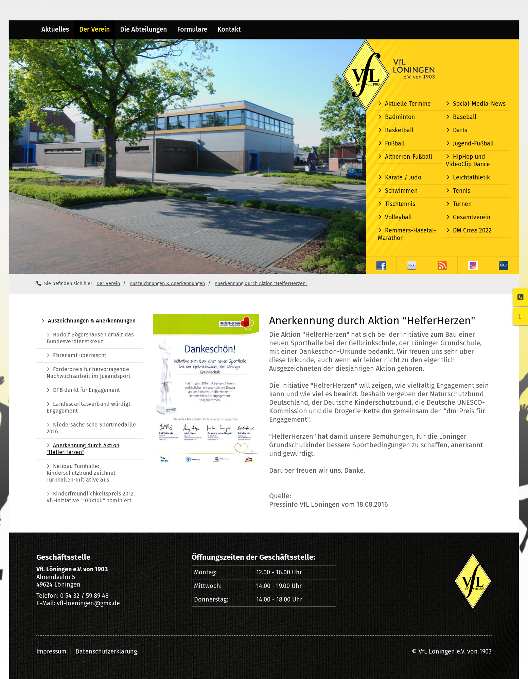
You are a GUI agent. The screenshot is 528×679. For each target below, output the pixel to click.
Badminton (400, 117)
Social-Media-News (479, 103)
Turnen (462, 204)
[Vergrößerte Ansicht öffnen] (206, 389)
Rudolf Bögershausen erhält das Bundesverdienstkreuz (90, 338)
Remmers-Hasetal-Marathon (407, 234)
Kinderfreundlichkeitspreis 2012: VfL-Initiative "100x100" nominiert (91, 497)
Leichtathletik (471, 177)
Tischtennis (400, 204)
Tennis (461, 190)
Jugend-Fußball (473, 143)
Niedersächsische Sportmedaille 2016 (91, 428)
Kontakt (229, 29)
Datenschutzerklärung (106, 651)
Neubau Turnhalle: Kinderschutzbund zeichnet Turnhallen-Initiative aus (81, 473)
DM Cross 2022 (472, 230)
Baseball (464, 117)
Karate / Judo (403, 177)
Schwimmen (401, 190)
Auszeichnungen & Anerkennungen (167, 283)
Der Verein (94, 29)
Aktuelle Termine (408, 103)
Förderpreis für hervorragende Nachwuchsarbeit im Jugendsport (88, 372)
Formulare (192, 29)
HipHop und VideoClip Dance (468, 160)
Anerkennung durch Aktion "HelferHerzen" (261, 283)
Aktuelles (55, 29)
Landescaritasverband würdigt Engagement (88, 407)
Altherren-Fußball (408, 156)
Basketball (399, 130)
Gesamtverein (471, 217)
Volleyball (398, 217)
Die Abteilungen (143, 29)
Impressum (51, 651)
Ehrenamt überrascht (79, 355)
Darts (460, 130)
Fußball (395, 143)
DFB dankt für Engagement (86, 390)
